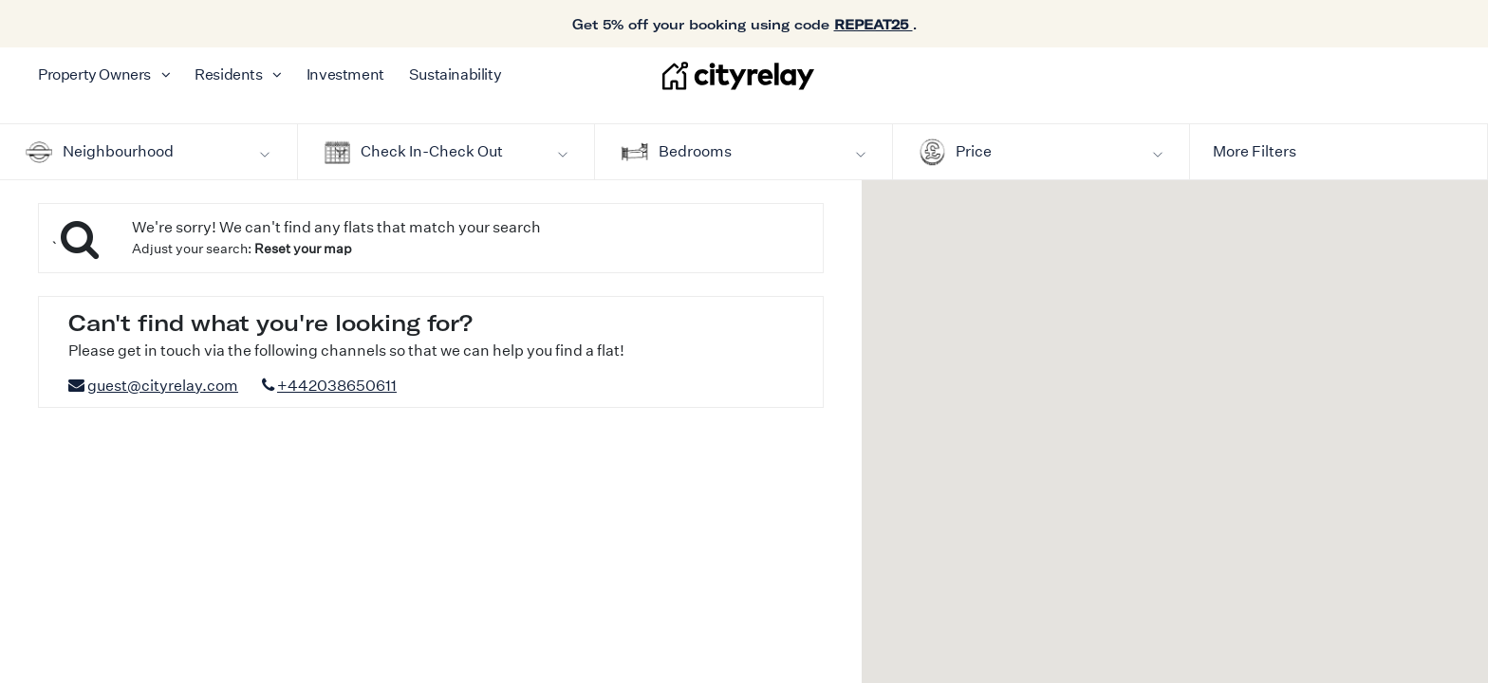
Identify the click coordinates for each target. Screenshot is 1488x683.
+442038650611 (337, 386)
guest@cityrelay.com (162, 386)
